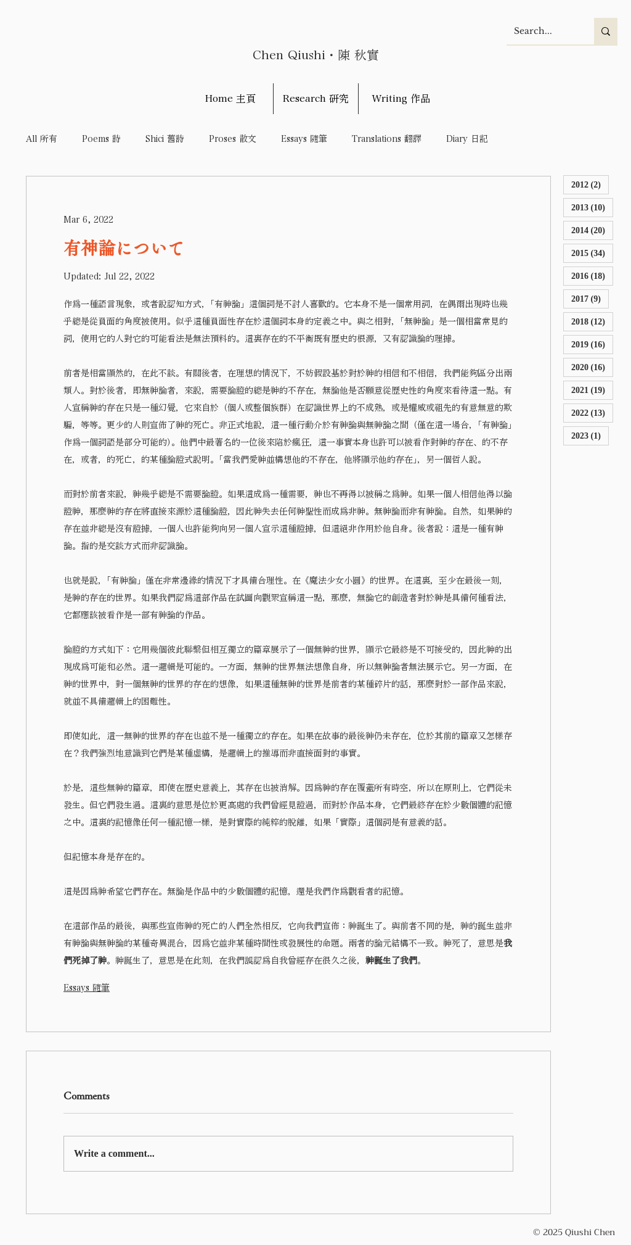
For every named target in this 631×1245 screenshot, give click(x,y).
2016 (592, 275)
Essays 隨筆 (304, 138)
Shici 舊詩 (164, 138)
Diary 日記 (467, 138)
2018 (592, 321)
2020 (592, 367)
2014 (592, 230)
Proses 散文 (232, 138)
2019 (592, 344)
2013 (592, 207)
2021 (592, 389)
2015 (592, 252)
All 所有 (41, 138)
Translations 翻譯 (386, 138)
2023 (590, 435)
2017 (590, 298)
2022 (592, 412)
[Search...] (541, 31)
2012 (590, 184)
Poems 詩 (101, 138)
